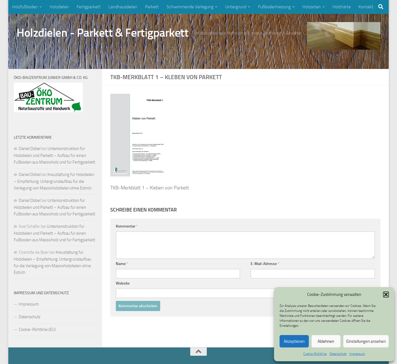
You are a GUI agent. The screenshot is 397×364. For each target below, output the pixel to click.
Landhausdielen (122, 6)
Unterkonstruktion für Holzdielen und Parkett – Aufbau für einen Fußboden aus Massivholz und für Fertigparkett (54, 155)
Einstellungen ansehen (366, 341)
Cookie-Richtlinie (315, 354)
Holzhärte (341, 6)
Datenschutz (338, 354)
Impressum (357, 354)
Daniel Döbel (30, 148)
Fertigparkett (89, 6)
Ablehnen (326, 341)
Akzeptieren (294, 341)
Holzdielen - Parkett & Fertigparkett (102, 33)
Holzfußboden (25, 6)
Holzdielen (59, 6)
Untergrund (235, 6)
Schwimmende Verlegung (190, 6)
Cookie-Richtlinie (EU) (37, 329)
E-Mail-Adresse (265, 263)
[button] (386, 294)
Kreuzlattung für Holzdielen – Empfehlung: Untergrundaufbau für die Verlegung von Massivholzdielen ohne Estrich (54, 181)
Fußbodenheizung (274, 6)
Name (122, 263)
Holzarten (311, 6)
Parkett (152, 6)
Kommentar (127, 226)
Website (123, 283)
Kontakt (365, 6)
